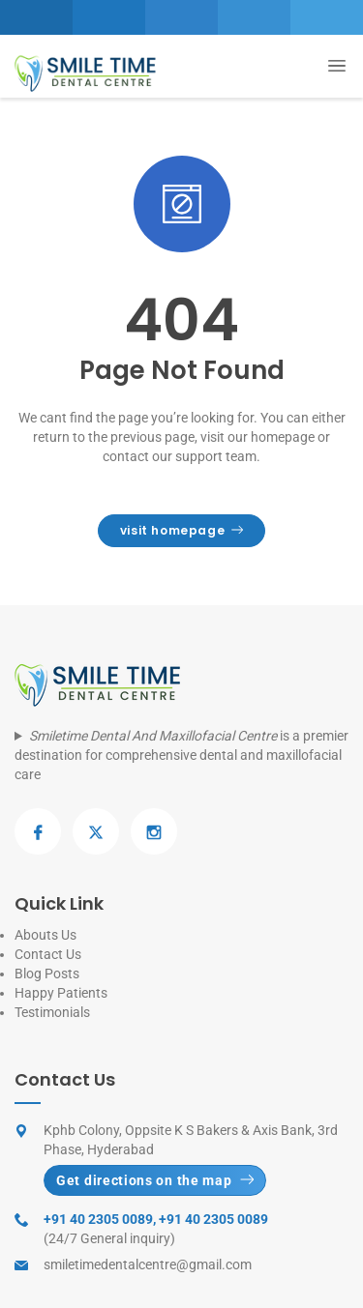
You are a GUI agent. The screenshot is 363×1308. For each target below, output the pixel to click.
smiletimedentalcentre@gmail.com (148, 1264)
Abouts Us (45, 935)
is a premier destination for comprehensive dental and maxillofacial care (181, 755)
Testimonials (52, 1012)
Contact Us (48, 954)
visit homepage (182, 530)
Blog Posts (47, 973)
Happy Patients (61, 993)
